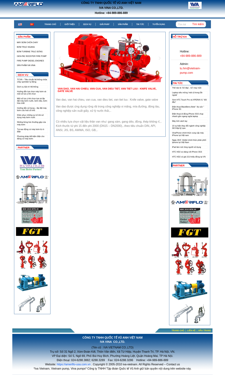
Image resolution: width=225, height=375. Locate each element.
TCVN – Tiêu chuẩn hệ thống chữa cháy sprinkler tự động (32, 80)
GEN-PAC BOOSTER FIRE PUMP (32, 56)
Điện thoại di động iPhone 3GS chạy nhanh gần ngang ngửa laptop (187, 115)
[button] (101, 79)
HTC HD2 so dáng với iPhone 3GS (187, 152)
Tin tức (140, 24)
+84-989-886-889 (190, 55)
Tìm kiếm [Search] (198, 24)
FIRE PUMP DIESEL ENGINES (30, 61)
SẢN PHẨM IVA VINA (26, 65)
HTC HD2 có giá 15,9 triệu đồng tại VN (188, 157)
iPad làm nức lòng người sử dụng (186, 147)
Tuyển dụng (158, 24)
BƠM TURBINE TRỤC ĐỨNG (30, 51)
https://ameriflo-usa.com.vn (74, 364)
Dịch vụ (87, 24)
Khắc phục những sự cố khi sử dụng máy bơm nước (30, 116)
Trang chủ (50, 24)
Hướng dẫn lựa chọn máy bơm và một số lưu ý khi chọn (31, 92)
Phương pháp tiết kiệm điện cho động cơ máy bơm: (30, 137)
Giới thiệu (70, 24)
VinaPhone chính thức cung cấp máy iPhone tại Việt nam (188, 134)
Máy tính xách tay (179, 121)
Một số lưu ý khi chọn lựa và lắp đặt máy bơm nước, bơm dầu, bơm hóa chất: (32, 100)
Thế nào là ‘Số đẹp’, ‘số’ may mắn (186, 88)
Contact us (173, 364)
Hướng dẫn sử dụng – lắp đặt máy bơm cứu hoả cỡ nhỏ (32, 109)
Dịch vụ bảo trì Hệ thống (27, 87)
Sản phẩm (123, 24)
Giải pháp (104, 24)
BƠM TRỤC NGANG (26, 47)
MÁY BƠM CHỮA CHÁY (27, 42)
